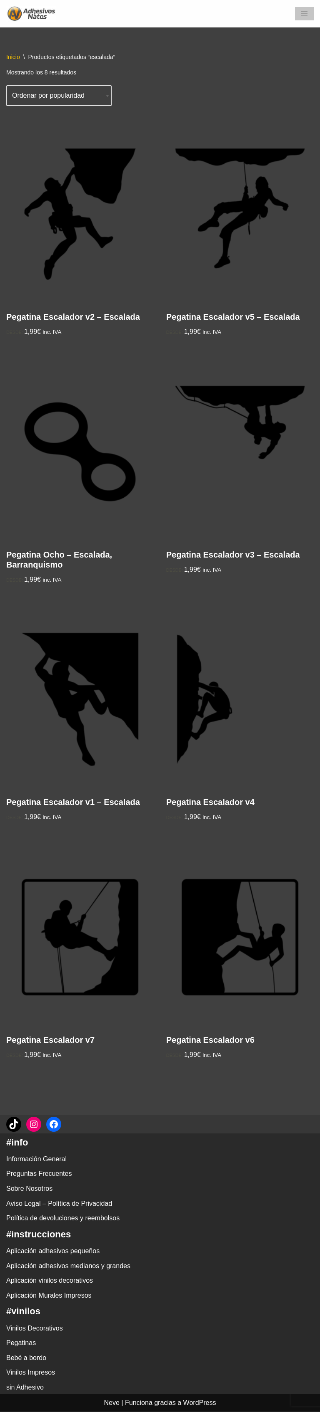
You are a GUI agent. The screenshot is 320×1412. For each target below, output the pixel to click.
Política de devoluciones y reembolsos (63, 1218)
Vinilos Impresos (30, 1372)
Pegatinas (21, 1343)
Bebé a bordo (26, 1358)
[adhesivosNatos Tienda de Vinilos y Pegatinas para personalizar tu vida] (33, 14)
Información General (36, 1159)
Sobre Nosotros (29, 1188)
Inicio (13, 57)
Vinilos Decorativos (34, 1328)
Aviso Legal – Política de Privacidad (59, 1203)
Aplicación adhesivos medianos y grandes (68, 1265)
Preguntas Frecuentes (39, 1173)
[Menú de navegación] (304, 13)
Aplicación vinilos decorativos (49, 1280)
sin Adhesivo (25, 1387)
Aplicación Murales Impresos (49, 1295)
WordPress (199, 1403)
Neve (112, 1403)
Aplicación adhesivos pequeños (53, 1251)
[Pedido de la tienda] (59, 95)
